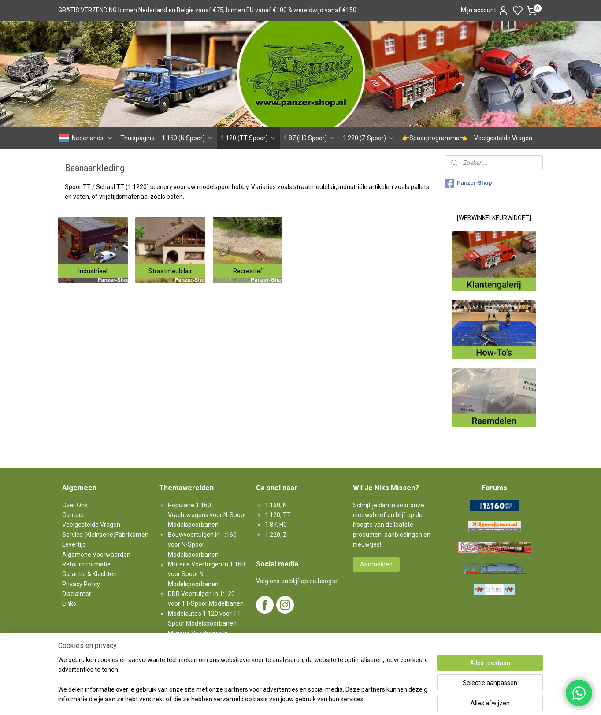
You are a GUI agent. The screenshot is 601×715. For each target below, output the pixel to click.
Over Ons (75, 505)
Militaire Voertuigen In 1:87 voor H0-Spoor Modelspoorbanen (202, 643)
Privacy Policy (81, 584)
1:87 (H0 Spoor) (310, 138)
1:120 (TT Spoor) (249, 138)
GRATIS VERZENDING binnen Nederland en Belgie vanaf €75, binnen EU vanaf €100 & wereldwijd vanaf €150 (207, 10)
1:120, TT (278, 514)
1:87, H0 (276, 524)
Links (69, 603)
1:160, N (276, 505)
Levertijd (74, 544)
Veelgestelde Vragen (503, 138)
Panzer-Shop (468, 183)
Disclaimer (76, 593)
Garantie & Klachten (89, 573)
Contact (73, 514)
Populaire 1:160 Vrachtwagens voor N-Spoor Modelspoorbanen (207, 515)
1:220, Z (276, 534)
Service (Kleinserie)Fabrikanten (105, 534)
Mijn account (484, 10)
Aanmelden (376, 564)
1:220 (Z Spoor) (369, 138)
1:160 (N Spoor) (188, 138)
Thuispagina (137, 138)
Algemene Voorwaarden (96, 554)
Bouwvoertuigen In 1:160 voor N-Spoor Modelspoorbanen (202, 544)
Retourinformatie (86, 564)
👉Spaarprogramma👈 (434, 138)
